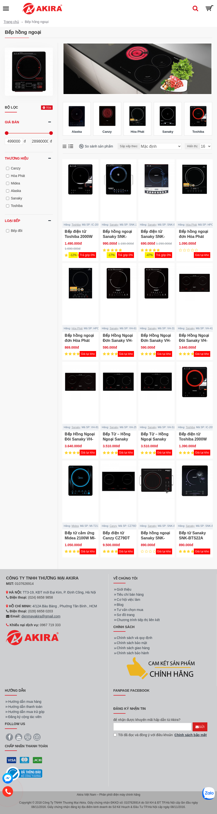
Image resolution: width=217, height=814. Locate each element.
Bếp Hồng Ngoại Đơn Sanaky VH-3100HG (156, 340)
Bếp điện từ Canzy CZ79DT (116, 535)
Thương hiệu (16, 158)
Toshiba (76, 224)
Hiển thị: (192, 146)
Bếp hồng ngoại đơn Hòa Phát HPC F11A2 (79, 340)
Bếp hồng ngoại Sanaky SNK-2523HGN (117, 236)
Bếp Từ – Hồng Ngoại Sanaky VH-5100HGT (154, 439)
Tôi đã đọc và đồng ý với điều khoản (160, 735)
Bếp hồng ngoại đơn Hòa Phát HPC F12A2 (193, 236)
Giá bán (12, 122)
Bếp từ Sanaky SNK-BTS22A (192, 535)
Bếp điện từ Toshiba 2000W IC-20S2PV (193, 439)
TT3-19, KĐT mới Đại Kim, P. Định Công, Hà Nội (59, 592)
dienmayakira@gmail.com (40, 616)
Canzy (113, 525)
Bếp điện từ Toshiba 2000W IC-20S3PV (78, 236)
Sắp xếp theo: (129, 146)
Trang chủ (11, 22)
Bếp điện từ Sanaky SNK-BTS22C (153, 236)
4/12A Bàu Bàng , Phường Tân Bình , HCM (64, 606)
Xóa (48, 107)
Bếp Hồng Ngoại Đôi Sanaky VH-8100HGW (80, 439)
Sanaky (114, 224)
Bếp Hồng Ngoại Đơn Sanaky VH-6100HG (118, 340)
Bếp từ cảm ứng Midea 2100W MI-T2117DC (80, 538)
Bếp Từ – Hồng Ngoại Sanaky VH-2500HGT (116, 439)
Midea (75, 525)
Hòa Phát (191, 224)
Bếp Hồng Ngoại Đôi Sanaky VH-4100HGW (194, 340)
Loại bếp (12, 221)
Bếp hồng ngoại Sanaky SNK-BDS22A (155, 538)
